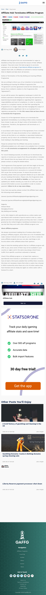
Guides (22, 557)
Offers (22, 560)
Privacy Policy (23, 588)
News (22, 566)
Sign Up (23, 303)
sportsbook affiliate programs (29, 67)
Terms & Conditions (23, 582)
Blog (7, 9)
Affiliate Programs (22, 551)
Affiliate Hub (7, 298)
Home (2, 9)
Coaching (22, 554)
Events (22, 563)
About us (23, 580)
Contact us (23, 584)
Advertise (23, 586)
